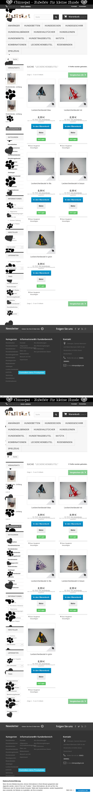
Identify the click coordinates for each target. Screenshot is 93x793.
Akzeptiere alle (83, 790)
